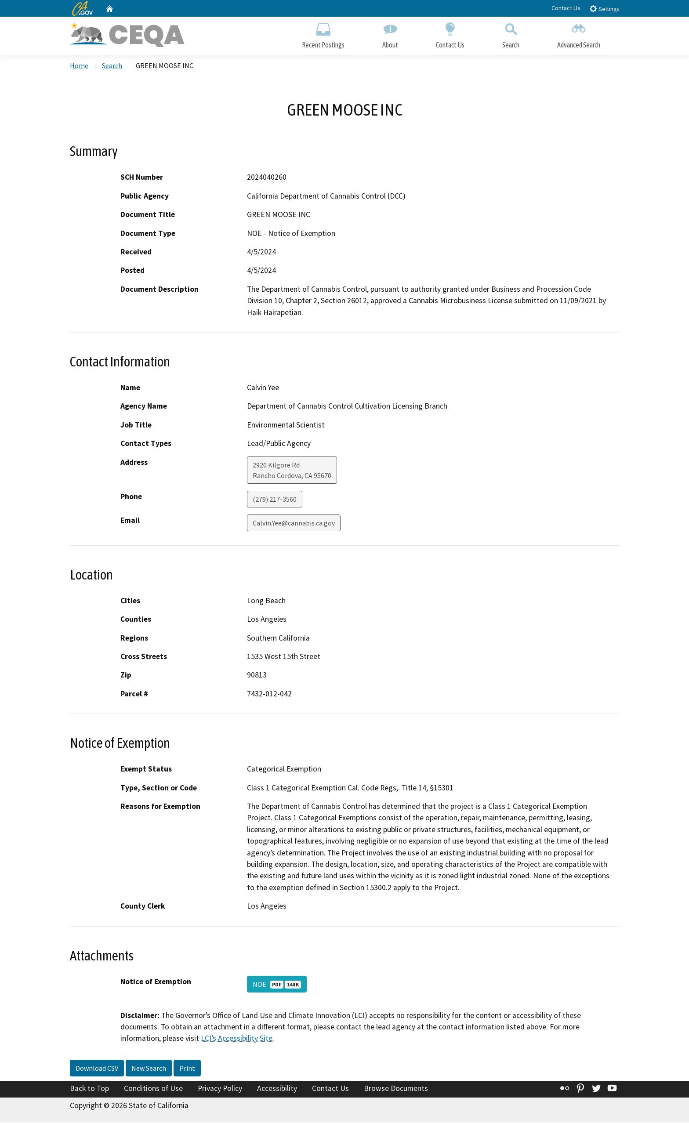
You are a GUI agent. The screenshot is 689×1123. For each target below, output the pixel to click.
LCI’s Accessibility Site (236, 1039)
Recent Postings (323, 34)
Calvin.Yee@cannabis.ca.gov (294, 523)
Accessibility (277, 1089)
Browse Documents (396, 1089)
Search (511, 34)
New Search (148, 1069)
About (390, 34)
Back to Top (89, 1089)
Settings (604, 8)
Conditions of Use (153, 1089)
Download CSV (97, 1069)
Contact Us (565, 8)
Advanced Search (578, 34)
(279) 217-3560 (275, 500)
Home (79, 66)
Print (187, 1069)
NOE (277, 985)
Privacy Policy (220, 1089)
